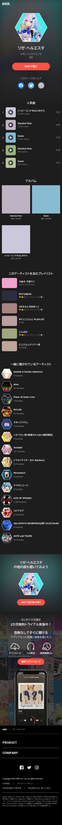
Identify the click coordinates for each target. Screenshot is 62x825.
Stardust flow (16, 216)
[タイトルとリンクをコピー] (41, 85)
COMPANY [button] (10, 753)
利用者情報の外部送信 (12, 788)
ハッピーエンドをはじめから (16, 256)
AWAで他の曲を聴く (31, 602)
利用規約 (6, 784)
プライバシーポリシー (25, 784)
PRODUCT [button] (10, 742)
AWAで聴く (30, 66)
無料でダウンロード (30, 661)
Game (46, 216)
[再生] (10, 112)
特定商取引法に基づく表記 (39, 788)
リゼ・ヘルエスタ (18, 729)
